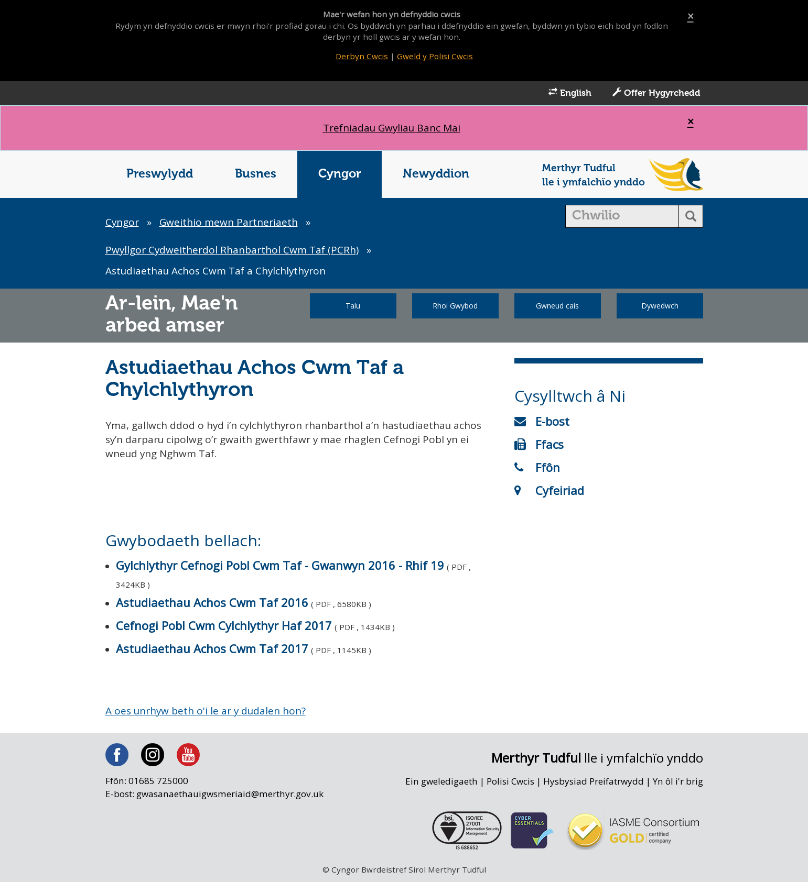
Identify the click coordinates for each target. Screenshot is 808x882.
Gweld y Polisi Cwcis (435, 56)
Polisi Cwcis (510, 783)
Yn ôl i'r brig (678, 783)
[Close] (690, 16)
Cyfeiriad (549, 491)
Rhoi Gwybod (455, 306)
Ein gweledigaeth (441, 783)
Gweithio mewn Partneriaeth (229, 222)
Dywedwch (659, 306)
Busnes (255, 175)
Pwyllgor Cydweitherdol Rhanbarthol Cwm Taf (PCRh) (232, 250)
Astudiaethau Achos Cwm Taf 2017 (212, 649)
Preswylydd (159, 175)
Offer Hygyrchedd (656, 93)
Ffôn (537, 468)
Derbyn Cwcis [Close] (362, 56)
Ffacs (539, 445)
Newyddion (436, 175)
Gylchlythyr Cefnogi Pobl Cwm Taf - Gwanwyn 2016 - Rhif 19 (280, 566)
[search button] (690, 216)
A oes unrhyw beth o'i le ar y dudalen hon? (206, 712)
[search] (622, 216)
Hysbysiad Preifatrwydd (593, 783)
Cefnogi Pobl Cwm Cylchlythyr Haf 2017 (224, 626)
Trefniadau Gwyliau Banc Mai (391, 128)
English (569, 93)
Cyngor (339, 175)
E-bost (541, 421)
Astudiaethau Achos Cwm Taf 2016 (212, 603)
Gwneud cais (557, 306)
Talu (353, 306)
